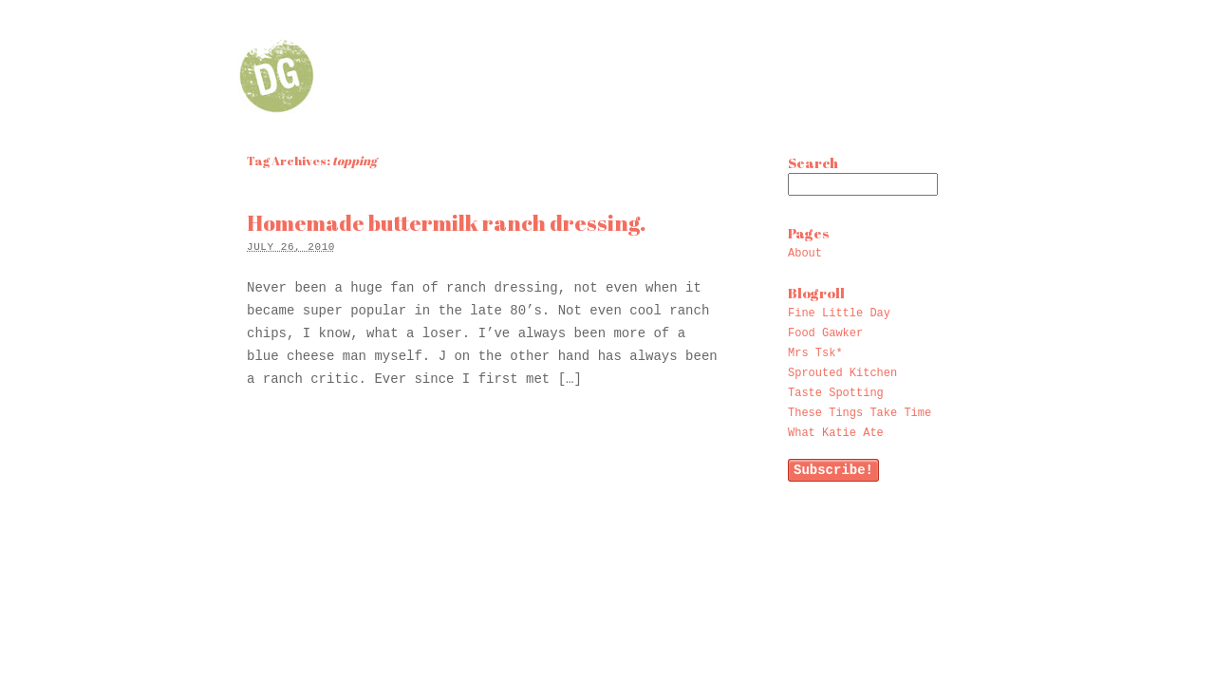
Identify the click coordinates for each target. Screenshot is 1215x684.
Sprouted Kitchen (842, 373)
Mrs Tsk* (815, 353)
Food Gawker (825, 333)
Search (813, 162)
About (805, 253)
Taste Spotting (836, 393)
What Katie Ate (836, 433)
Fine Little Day (839, 313)
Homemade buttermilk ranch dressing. (446, 223)
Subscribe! (833, 470)
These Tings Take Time (859, 413)
